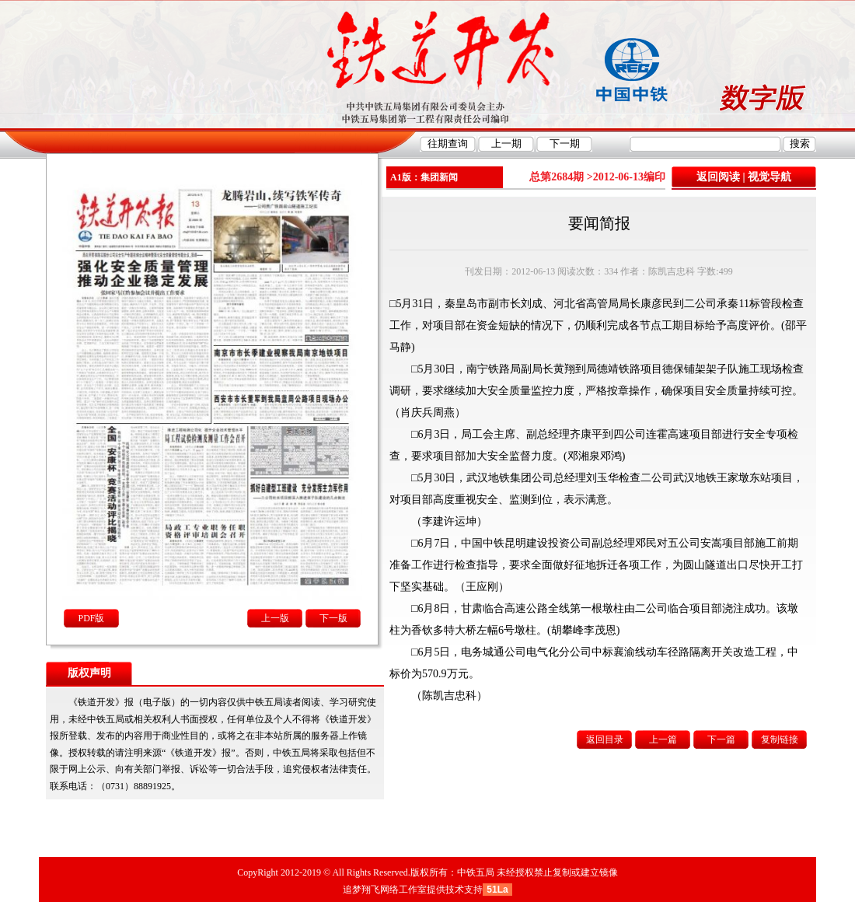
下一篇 (721, 739)
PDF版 (91, 618)
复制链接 (779, 739)
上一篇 (663, 739)
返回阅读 (718, 177)
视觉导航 (769, 177)
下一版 (333, 618)
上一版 (275, 618)
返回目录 (604, 739)
